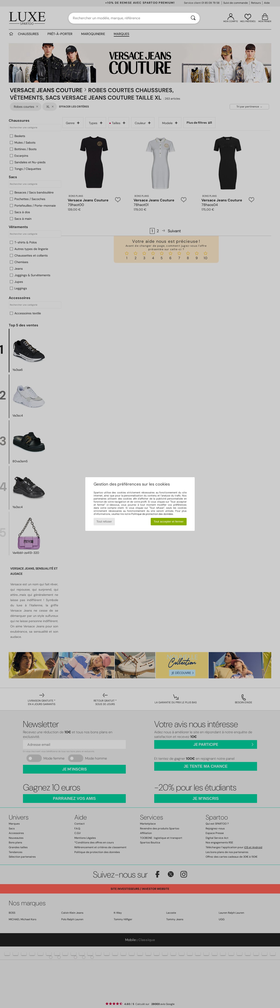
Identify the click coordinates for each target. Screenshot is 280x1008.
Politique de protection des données (152, 513)
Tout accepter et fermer (169, 521)
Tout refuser (104, 521)
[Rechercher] (193, 18)
